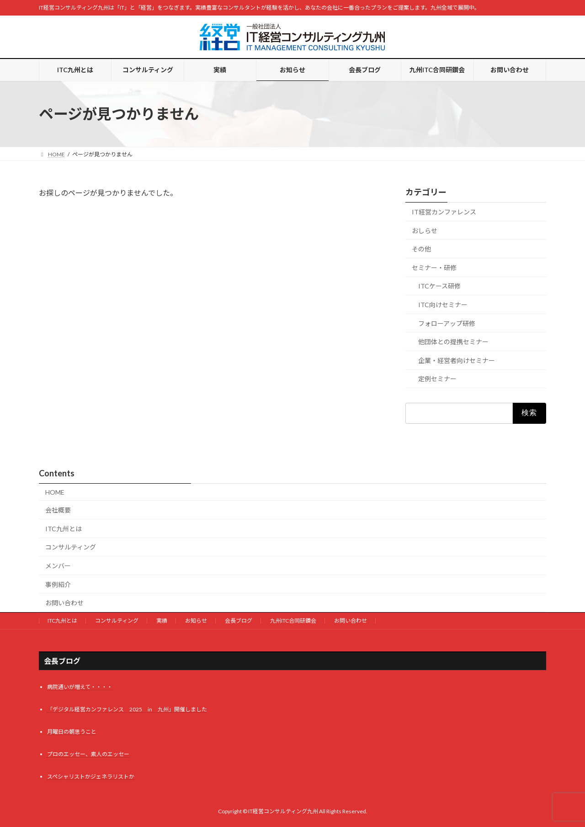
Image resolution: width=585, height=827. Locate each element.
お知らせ (196, 620)
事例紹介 (58, 584)
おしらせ (424, 231)
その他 (421, 249)
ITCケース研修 (439, 286)
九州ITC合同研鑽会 (293, 620)
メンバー (58, 566)
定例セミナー (437, 379)
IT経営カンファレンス (444, 212)
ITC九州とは (63, 529)
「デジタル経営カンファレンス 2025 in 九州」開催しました (127, 709)
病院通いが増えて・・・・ (79, 686)
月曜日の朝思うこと (71, 731)
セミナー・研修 (434, 268)
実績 (161, 620)
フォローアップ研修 (446, 323)
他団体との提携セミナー (453, 342)
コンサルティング (70, 547)
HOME (54, 492)
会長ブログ (238, 620)
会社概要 (58, 510)
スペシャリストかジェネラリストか (90, 776)
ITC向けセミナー (443, 305)
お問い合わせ (64, 603)
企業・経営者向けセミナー (456, 360)
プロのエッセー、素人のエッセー (88, 754)
